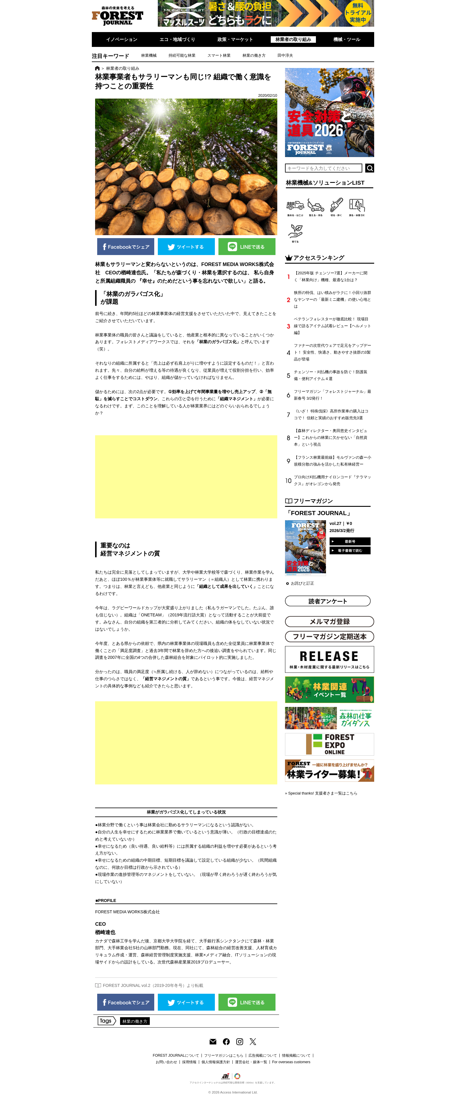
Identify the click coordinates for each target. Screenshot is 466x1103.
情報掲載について (296, 1055)
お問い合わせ (166, 1062)
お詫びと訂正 (302, 583)
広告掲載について (262, 1055)
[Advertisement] (186, 476)
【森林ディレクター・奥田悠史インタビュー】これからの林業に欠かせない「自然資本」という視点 (330, 437)
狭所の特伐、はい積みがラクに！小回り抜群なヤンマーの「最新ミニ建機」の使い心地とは (332, 299)
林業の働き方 (254, 55)
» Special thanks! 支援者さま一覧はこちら (321, 793)
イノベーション (121, 39)
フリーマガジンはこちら (223, 1055)
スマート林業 (219, 55)
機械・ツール (346, 39)
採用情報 (189, 1062)
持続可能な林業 (182, 55)
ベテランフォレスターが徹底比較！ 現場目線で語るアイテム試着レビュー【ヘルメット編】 (332, 326)
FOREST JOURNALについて (176, 1055)
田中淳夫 (285, 55)
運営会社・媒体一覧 (251, 1062)
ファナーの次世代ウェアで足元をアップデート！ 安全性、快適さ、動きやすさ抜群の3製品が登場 (332, 352)
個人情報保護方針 (215, 1062)
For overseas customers (291, 1062)
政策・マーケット (235, 39)
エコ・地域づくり (177, 39)
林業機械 (149, 55)
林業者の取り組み (293, 39)
